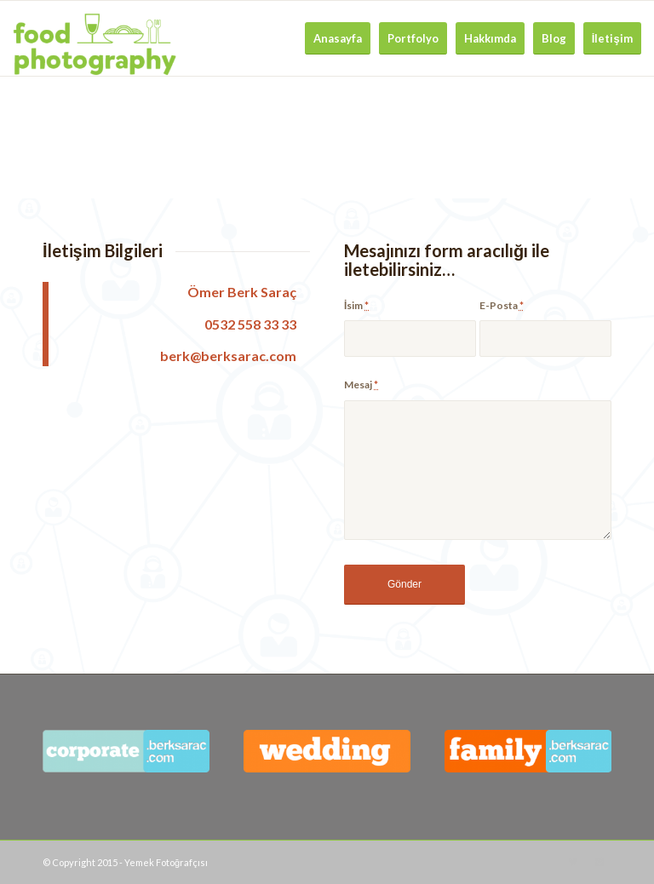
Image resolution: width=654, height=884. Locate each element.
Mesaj (361, 384)
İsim (356, 305)
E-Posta (501, 305)
